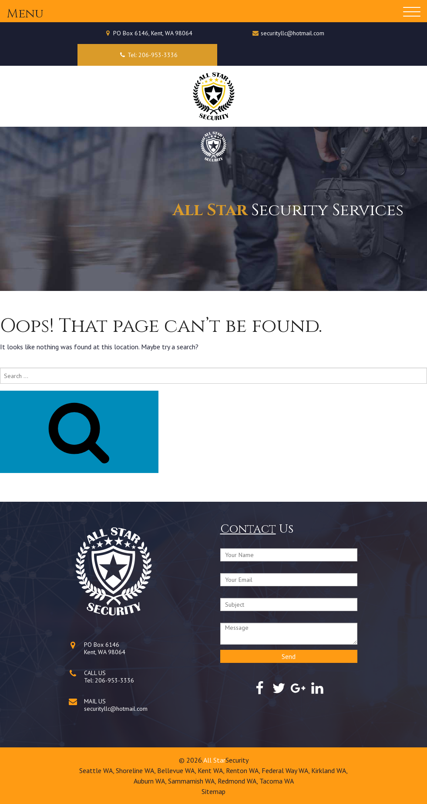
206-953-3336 (114, 680)
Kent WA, (212, 770)
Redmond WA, (238, 781)
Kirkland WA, (329, 770)
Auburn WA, (151, 781)
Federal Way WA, (286, 770)
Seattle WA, (97, 770)
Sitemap (213, 791)
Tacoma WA (276, 781)
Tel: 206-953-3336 (147, 55)
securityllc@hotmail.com (292, 33)
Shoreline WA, (136, 770)
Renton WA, (244, 770)
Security (237, 760)
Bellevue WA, (177, 770)
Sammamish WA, (193, 781)
